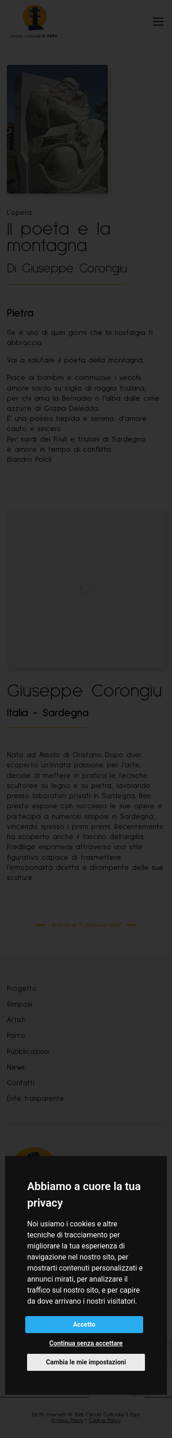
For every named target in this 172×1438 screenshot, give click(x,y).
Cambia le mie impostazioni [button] (86, 1362)
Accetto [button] (84, 1324)
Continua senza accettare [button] (86, 1343)
